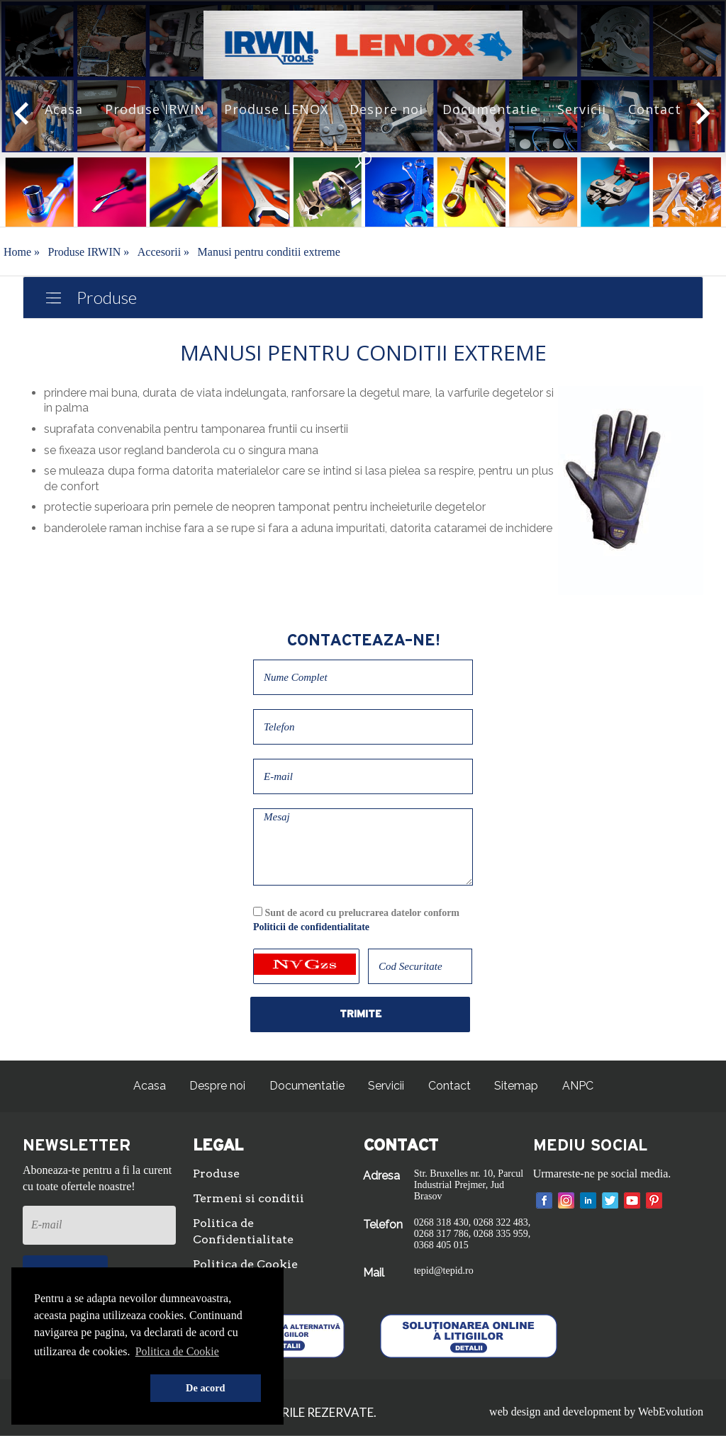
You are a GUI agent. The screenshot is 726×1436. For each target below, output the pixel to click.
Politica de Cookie (245, 1264)
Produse (107, 297)
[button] (89, 1388)
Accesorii (163, 252)
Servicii (581, 109)
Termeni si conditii (248, 1198)
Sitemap (516, 1085)
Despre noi (386, 109)
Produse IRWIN (155, 109)
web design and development (555, 1412)
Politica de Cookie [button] (177, 1351)
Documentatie (490, 109)
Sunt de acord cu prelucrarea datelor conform (356, 920)
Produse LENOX (276, 109)
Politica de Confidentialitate (243, 1231)
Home (22, 252)
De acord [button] (205, 1387)
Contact (654, 109)
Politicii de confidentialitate (311, 927)
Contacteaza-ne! (363, 640)
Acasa (64, 109)
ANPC (577, 1085)
